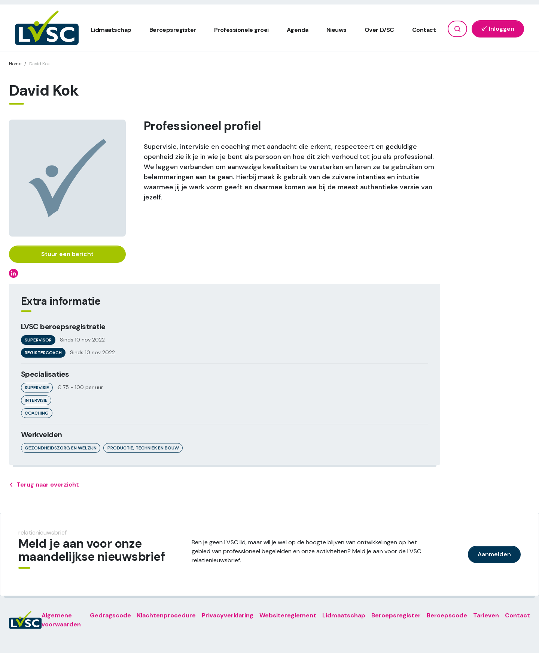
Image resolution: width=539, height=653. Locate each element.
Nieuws (336, 30)
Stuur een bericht (67, 254)
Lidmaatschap (111, 30)
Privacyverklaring (227, 615)
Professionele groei (241, 30)
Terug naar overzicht (44, 484)
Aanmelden (494, 554)
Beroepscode (447, 615)
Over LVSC (379, 30)
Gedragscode (110, 615)
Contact (424, 30)
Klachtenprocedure (166, 615)
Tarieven (486, 615)
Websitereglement (287, 615)
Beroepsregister (172, 30)
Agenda (297, 30)
